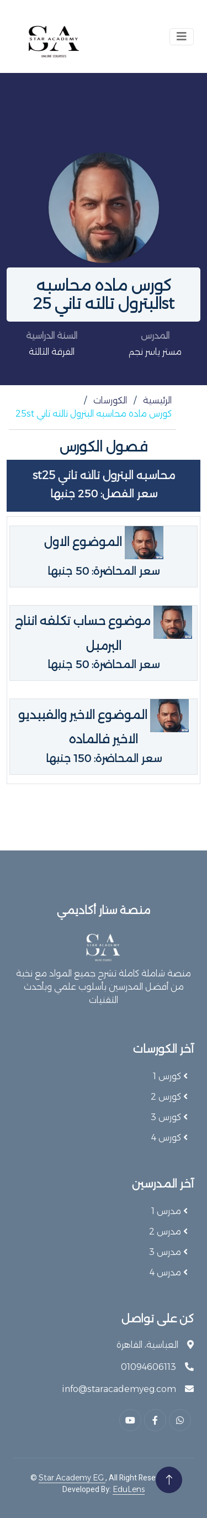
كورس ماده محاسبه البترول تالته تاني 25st (93, 413)
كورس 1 (168, 1076)
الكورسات (110, 400)
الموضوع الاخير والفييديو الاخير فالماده (103, 736)
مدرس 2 (166, 1231)
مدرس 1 (167, 1211)
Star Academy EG (72, 1478)
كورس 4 (167, 1137)
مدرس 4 (166, 1272)
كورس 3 (167, 1117)
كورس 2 (167, 1096)
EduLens (129, 1489)
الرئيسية (157, 400)
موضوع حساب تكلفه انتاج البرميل (103, 642)
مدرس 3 (166, 1252)
